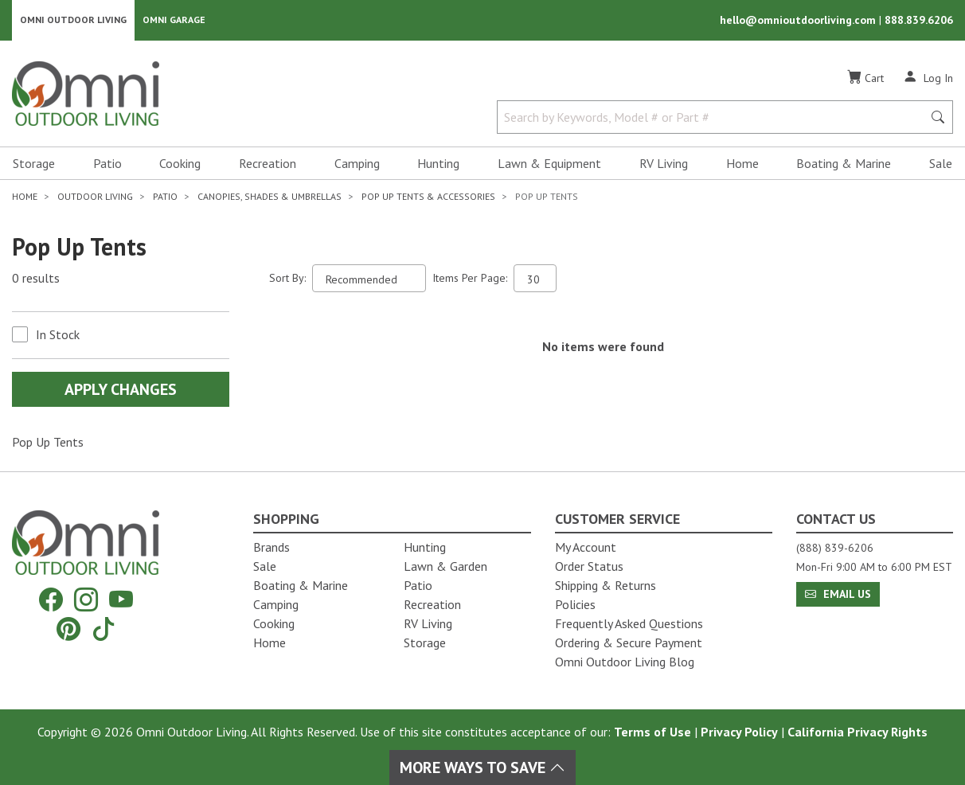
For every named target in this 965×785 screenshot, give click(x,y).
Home (742, 164)
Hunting (438, 164)
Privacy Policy (739, 732)
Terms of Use (652, 732)
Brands (271, 547)
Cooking (180, 164)
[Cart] (865, 79)
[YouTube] (121, 599)
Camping (357, 164)
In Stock (58, 335)
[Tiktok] (103, 628)
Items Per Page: (469, 278)
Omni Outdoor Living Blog (624, 662)
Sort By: (287, 278)
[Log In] (928, 78)
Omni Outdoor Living (73, 20)
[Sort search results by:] (369, 279)
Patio (107, 164)
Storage (34, 164)
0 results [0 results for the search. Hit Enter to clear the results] (36, 279)
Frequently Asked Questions (629, 623)
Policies (575, 604)
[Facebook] (51, 599)
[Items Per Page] (535, 279)
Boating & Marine (843, 164)
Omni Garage (174, 20)
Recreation (267, 164)
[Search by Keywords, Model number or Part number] (715, 118)
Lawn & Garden (445, 566)
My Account (585, 547)
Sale (940, 164)
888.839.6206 (919, 21)
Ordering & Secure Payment (628, 642)
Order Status (589, 566)
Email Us (838, 594)
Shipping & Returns (605, 585)
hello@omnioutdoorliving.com (799, 21)
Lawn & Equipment (549, 164)
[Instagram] (86, 599)
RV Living (663, 164)
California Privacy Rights (857, 732)
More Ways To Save (482, 767)
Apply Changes (120, 390)
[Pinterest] (68, 628)
